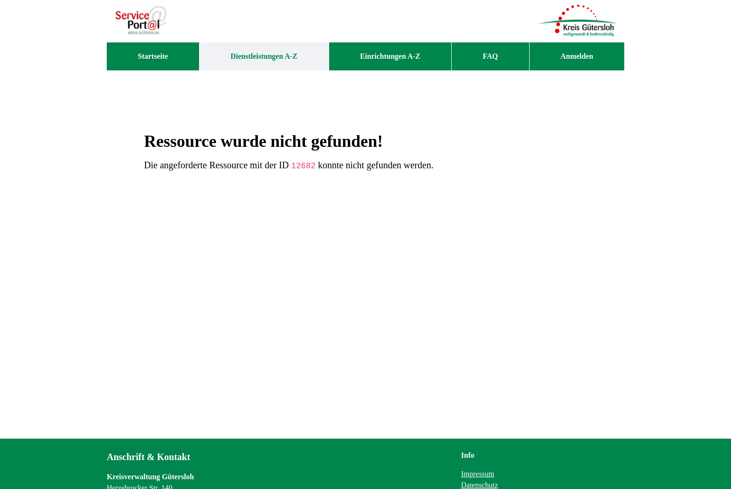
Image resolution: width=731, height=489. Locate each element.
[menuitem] (153, 56)
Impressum (477, 474)
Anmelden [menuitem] (576, 56)
